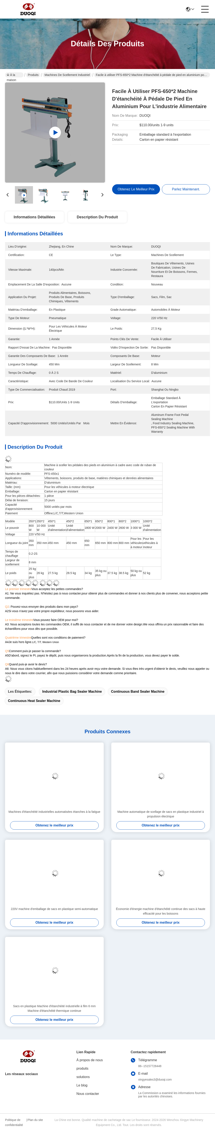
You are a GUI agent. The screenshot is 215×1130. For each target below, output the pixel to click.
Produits (33, 75)
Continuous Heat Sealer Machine (34, 701)
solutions (83, 1077)
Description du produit (97, 217)
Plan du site (35, 1120)
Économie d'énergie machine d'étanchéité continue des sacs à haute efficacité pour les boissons (160, 911)
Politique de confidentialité (14, 1122)
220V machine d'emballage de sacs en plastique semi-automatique (54, 909)
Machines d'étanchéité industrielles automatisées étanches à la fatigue (54, 811)
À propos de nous (89, 1060)
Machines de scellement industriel (67, 75)
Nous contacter (87, 1094)
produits (82, 1068)
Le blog (82, 1085)
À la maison (11, 75)
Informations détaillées (34, 217)
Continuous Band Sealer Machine (137, 691)
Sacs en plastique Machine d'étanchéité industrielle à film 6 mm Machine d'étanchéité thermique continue (54, 1008)
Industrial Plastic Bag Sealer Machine (72, 691)
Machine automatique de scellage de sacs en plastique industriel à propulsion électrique (160, 814)
